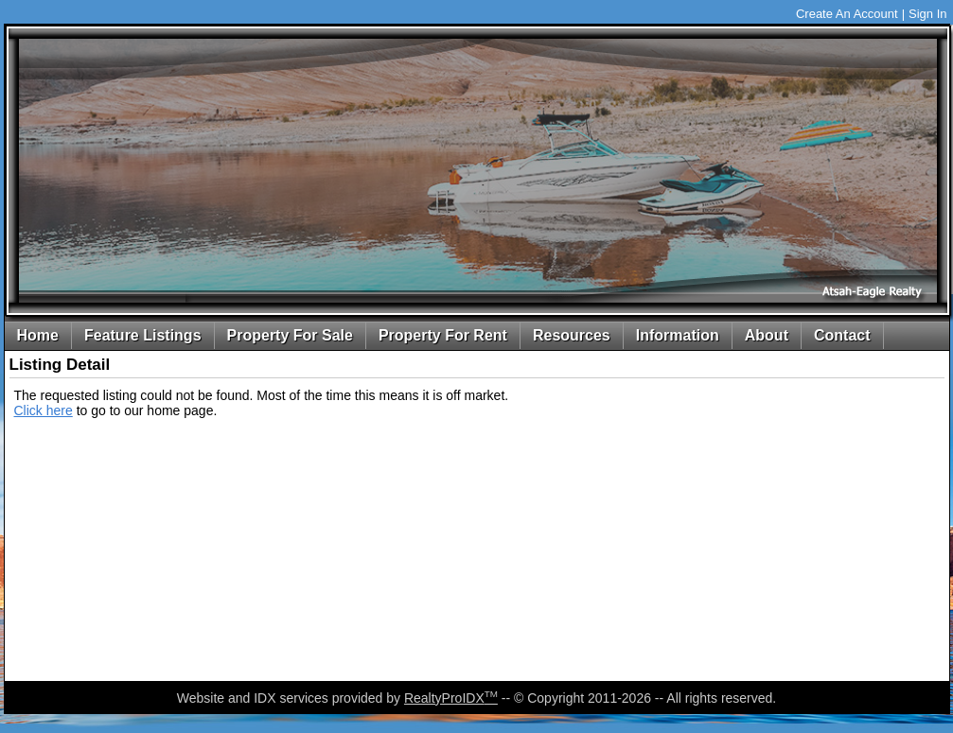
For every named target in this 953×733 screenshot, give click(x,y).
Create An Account (847, 14)
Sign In (927, 14)
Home (38, 335)
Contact (842, 335)
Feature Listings (143, 335)
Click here (43, 410)
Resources (571, 335)
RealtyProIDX (451, 698)
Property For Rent (443, 335)
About (766, 335)
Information (677, 335)
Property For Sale (290, 335)
